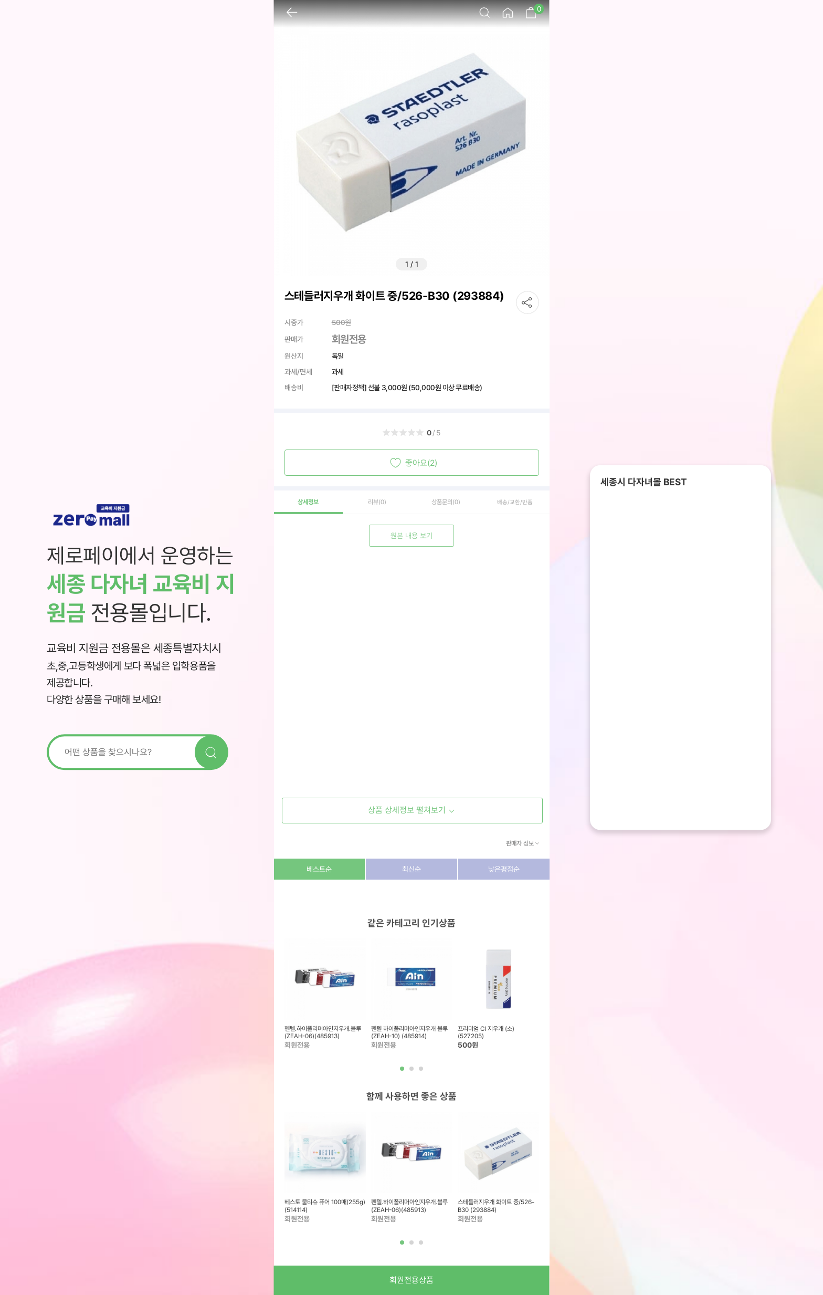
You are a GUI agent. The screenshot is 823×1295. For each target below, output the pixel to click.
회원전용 (349, 339)
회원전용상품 (411, 1280)
